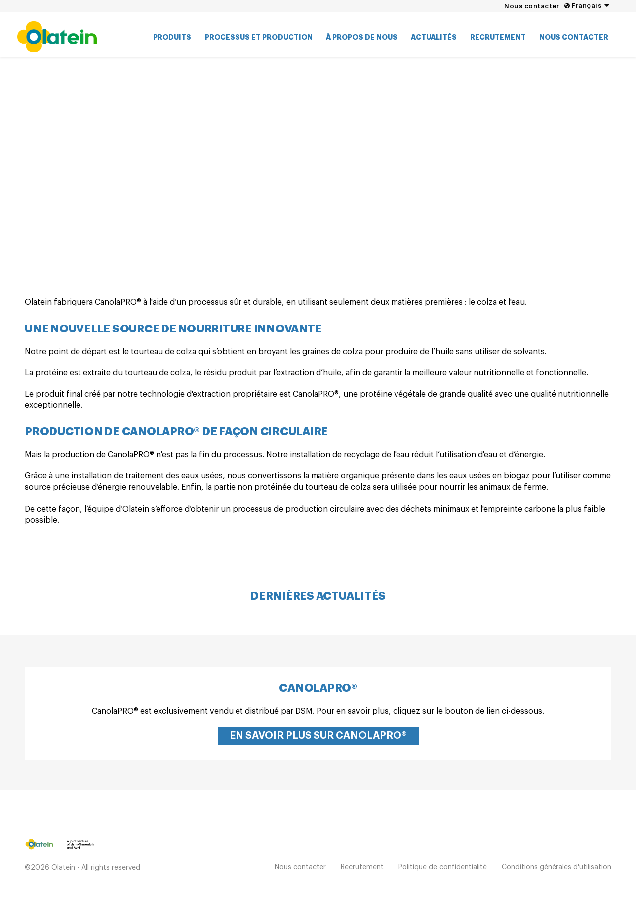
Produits (172, 37)
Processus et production (259, 37)
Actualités (434, 37)
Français (586, 5)
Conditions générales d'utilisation (556, 867)
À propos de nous (362, 37)
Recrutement (498, 37)
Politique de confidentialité (442, 867)
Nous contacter (531, 6)
